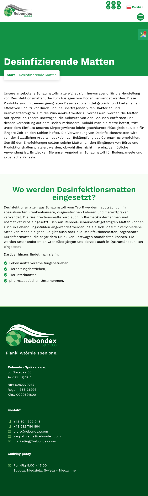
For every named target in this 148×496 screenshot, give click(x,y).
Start (11, 75)
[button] (140, 17)
